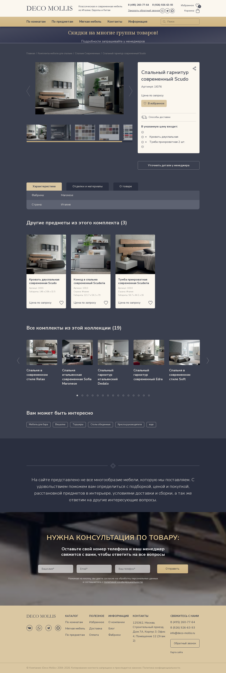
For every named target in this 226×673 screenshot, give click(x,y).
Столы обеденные (101, 424)
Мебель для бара (38, 424)
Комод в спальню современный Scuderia (89, 281)
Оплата (94, 635)
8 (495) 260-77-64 (138, 5)
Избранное (96, 622)
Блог (111, 628)
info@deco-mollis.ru (182, 633)
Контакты (115, 22)
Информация (137, 22)
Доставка (95, 628)
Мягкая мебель (90, 22)
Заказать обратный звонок (144, 10)
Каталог (71, 616)
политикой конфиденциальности (123, 582)
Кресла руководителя (130, 424)
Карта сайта (176, 652)
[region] (79, 132)
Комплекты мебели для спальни (55, 53)
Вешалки (60, 424)
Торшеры (78, 424)
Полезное (96, 616)
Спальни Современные (87, 53)
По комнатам (36, 22)
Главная (30, 53)
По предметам (62, 22)
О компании (116, 622)
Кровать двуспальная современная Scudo (44, 281)
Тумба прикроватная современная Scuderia (133, 281)
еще (151, 424)
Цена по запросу (152, 95)
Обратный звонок (185, 643)
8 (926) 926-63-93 (162, 5)
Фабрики (114, 635)
